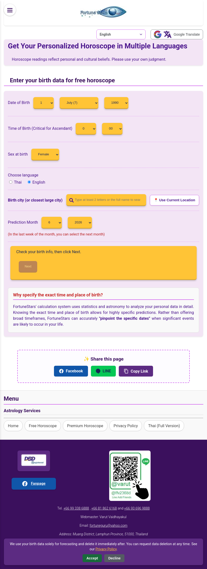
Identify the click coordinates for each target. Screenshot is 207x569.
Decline (114, 558)
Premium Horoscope (85, 425)
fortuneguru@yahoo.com (108, 525)
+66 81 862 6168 (104, 508)
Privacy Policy (126, 425)
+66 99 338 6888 (76, 508)
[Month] (79, 103)
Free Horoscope (43, 425)
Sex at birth (33, 154)
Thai (15, 182)
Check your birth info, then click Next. (48, 251)
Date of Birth (32, 102)
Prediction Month (36, 222)
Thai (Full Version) (164, 425)
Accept (92, 558)
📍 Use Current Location (174, 200)
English (36, 182)
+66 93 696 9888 (137, 508)
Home (13, 425)
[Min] (112, 129)
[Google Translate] (177, 34)
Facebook (71, 371)
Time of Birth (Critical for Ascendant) (54, 128)
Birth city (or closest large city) (35, 200)
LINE (103, 371)
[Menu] (10, 10)
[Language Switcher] (121, 34)
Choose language (23, 175)
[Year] (116, 103)
